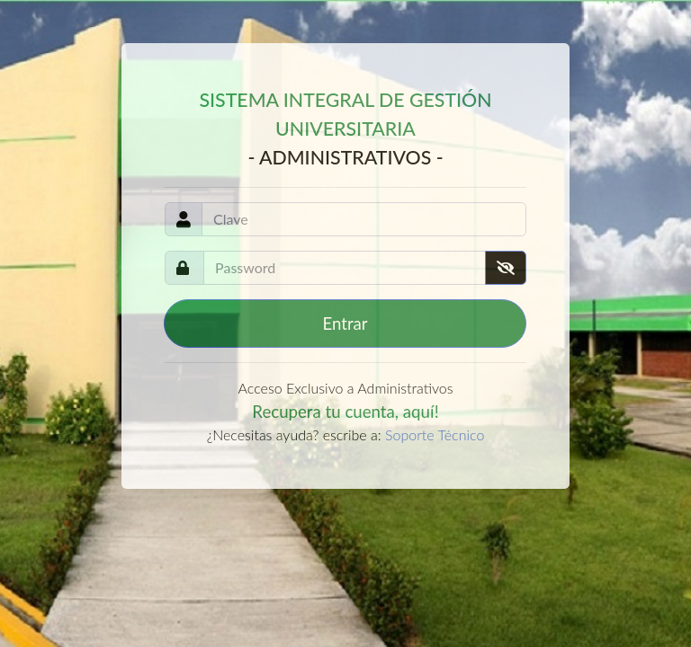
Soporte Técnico (434, 434)
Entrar (344, 323)
